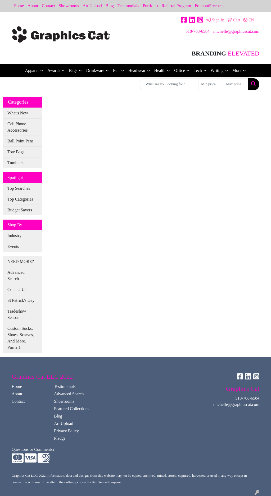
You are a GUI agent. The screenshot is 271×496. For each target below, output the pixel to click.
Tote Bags (15, 152)
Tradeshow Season (16, 314)
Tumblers (15, 162)
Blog (110, 5)
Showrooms (69, 5)
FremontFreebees (209, 5)
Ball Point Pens (20, 141)
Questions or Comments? (33, 449)
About (33, 5)
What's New (17, 113)
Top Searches (18, 188)
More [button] (237, 70)
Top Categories (20, 199)
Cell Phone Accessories (17, 127)
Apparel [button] (32, 70)
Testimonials (128, 5)
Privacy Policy (66, 431)
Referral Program (176, 5)
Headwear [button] (137, 70)
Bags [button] (73, 70)
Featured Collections (71, 408)
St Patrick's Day (20, 300)
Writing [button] (217, 70)
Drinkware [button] (95, 70)
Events (13, 246)
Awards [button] (53, 70)
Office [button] (179, 70)
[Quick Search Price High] (235, 84)
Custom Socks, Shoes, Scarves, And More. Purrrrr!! (20, 338)
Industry (14, 235)
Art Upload (92, 5)
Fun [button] (116, 70)
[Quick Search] (168, 84)
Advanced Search (16, 275)
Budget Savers (19, 210)
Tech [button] (198, 70)
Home (18, 5)
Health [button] (160, 70)
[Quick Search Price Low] (210, 84)
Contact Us (16, 289)
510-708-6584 (198, 31)
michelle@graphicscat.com (236, 31)
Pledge (60, 438)
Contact (48, 5)
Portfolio (150, 5)
